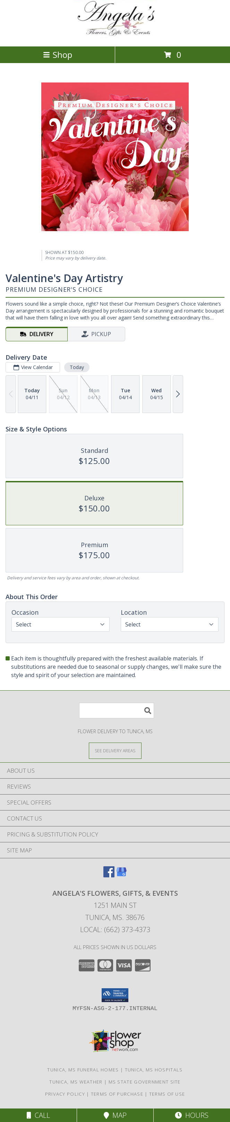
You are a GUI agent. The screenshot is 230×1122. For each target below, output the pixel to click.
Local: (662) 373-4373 (115, 929)
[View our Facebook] (108, 875)
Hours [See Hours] (191, 1115)
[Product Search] (116, 710)
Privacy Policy (65, 1094)
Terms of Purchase (117, 1094)
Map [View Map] (115, 1115)
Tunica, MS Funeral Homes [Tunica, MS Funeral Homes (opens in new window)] (83, 1070)
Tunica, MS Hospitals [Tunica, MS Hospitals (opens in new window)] (154, 1070)
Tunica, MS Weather (75, 1082)
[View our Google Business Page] (121, 875)
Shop (57, 54)
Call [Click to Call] (38, 1115)
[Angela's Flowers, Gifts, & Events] (115, 36)
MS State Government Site (145, 1082)
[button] (115, 995)
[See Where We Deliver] (115, 750)
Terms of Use (167, 1094)
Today (77, 367)
